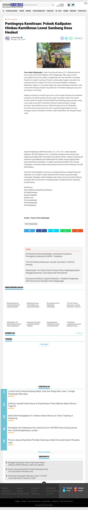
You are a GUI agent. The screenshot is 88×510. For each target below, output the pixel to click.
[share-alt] (29, 230)
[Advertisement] (13, 74)
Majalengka (6, 494)
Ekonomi (79, 11)
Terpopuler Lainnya (44, 455)
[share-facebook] (62, 38)
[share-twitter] (66, 38)
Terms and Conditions (33, 504)
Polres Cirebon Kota (47, 11)
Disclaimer (55, 504)
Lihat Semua (44, 344)
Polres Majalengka (14, 11)
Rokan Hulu (60, 11)
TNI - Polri (70, 11)
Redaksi (15, 504)
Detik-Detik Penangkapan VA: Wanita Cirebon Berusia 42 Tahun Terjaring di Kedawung (43, 419)
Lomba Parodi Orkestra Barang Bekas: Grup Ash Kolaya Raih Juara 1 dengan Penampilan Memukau (45, 393)
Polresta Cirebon (23, 496)
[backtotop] (44, 486)
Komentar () (78, 38)
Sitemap (22, 504)
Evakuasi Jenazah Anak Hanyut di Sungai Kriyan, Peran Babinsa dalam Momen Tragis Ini (44, 406)
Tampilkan (79, 333)
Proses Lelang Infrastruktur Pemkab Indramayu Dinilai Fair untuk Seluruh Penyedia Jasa (44, 444)
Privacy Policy (46, 504)
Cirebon (26, 11)
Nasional (34, 11)
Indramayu (35, 491)
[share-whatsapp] (71, 38)
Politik (33, 494)
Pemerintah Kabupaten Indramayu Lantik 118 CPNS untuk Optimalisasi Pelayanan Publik (27, 480)
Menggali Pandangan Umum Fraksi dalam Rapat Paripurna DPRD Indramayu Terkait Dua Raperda (26, 466)
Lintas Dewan (50, 491)
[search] (39, 5)
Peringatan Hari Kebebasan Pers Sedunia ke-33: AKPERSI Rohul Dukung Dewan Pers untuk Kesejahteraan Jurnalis (44, 431)
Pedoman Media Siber (68, 504)
